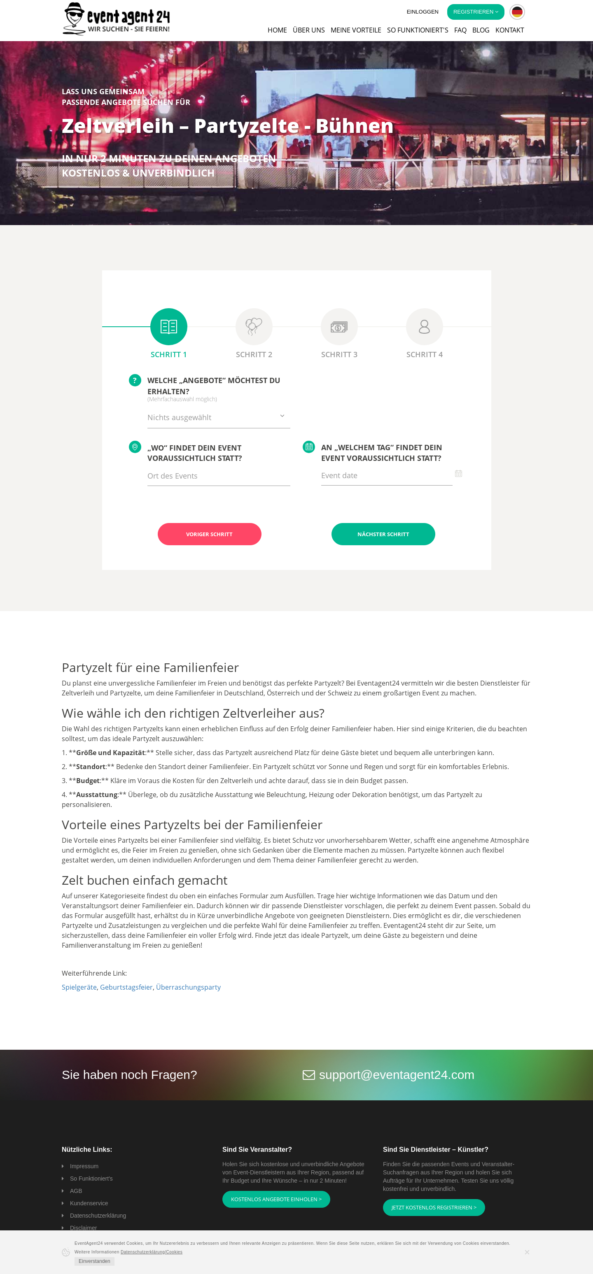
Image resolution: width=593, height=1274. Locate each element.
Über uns (309, 30)
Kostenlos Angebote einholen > (276, 1199)
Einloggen (423, 12)
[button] (517, 12)
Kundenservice (89, 1203)
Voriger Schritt (209, 534)
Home (277, 30)
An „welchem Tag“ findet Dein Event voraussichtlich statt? (372, 452)
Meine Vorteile (356, 30)
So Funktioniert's (91, 1178)
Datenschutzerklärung (98, 1215)
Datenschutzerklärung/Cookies (151, 1252)
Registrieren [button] (475, 12)
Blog (481, 30)
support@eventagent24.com (396, 1074)
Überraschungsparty (188, 987)
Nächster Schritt (383, 534)
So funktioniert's (417, 30)
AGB (76, 1191)
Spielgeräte (79, 987)
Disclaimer (83, 1228)
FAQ (460, 30)
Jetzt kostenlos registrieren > (434, 1207)
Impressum (84, 1166)
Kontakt (509, 30)
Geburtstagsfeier (126, 987)
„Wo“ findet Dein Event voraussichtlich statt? (185, 452)
